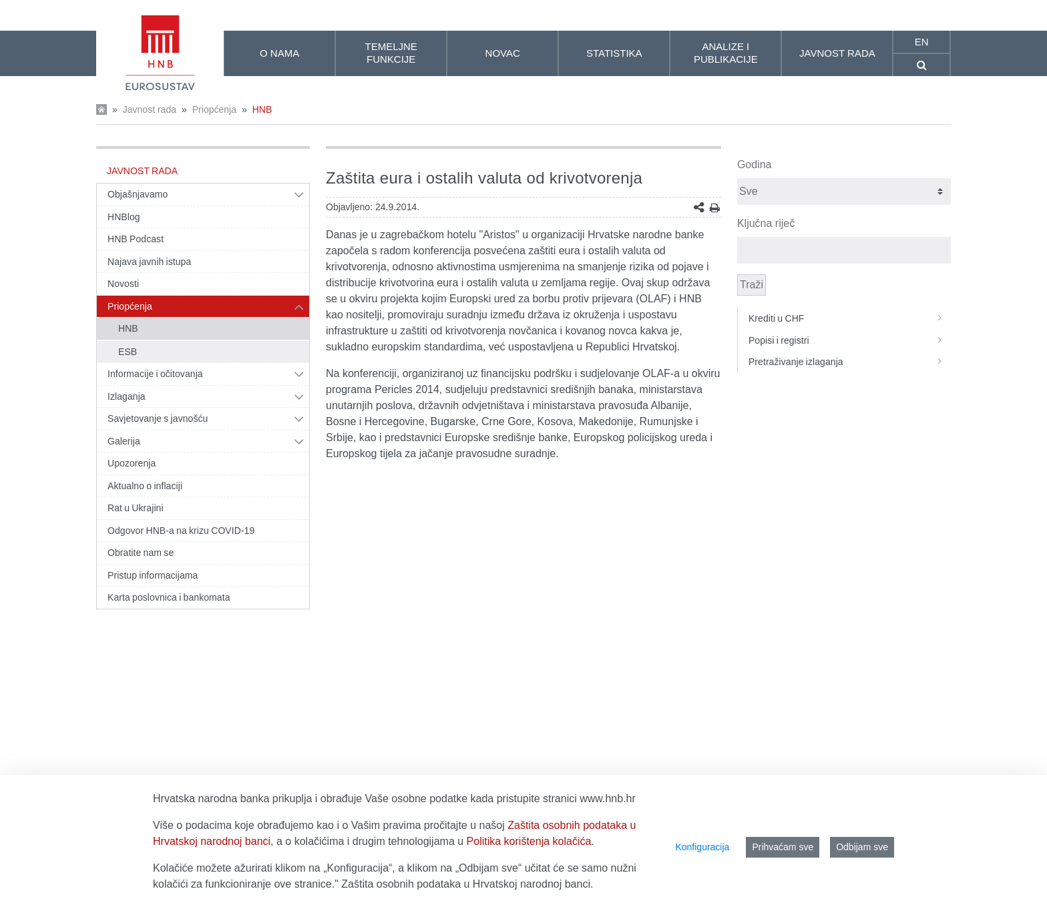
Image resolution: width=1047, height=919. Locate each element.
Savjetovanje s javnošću (158, 418)
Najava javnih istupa (149, 261)
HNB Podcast (136, 239)
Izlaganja (127, 396)
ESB (127, 351)
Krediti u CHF (850, 318)
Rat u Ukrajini (136, 508)
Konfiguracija (702, 847)
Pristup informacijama (153, 575)
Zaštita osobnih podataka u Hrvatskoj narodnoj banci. (467, 884)
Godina (754, 164)
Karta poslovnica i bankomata (169, 597)
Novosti (123, 283)
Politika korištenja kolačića (529, 841)
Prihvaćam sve (782, 847)
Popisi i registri (850, 340)
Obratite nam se (141, 552)
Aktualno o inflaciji (145, 486)
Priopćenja (214, 109)
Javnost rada (149, 109)
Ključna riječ (766, 223)
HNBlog (124, 217)
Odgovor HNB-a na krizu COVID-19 (181, 530)
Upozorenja (132, 463)
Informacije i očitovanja (155, 373)
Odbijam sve (862, 847)
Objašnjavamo (138, 194)
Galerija (124, 441)
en (922, 41)
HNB (262, 109)
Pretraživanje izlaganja (850, 361)
